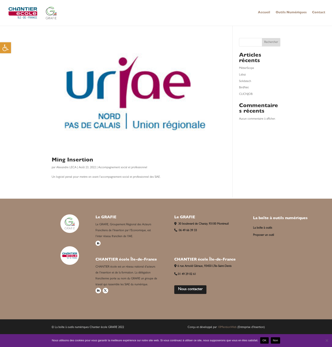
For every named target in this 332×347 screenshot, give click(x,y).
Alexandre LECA (66, 167)
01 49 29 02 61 (185, 274)
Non (275, 340)
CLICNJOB (246, 94)
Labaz (242, 74)
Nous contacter (190, 289)
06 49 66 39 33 (185, 230)
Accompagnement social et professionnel (122, 167)
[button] (5, 47)
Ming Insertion (72, 160)
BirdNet (244, 87)
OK (264, 340)
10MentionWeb (227, 327)
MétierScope (246, 68)
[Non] (327, 340)
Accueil (264, 12)
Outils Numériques (291, 12)
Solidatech (245, 81)
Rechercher (271, 42)
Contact (318, 12)
